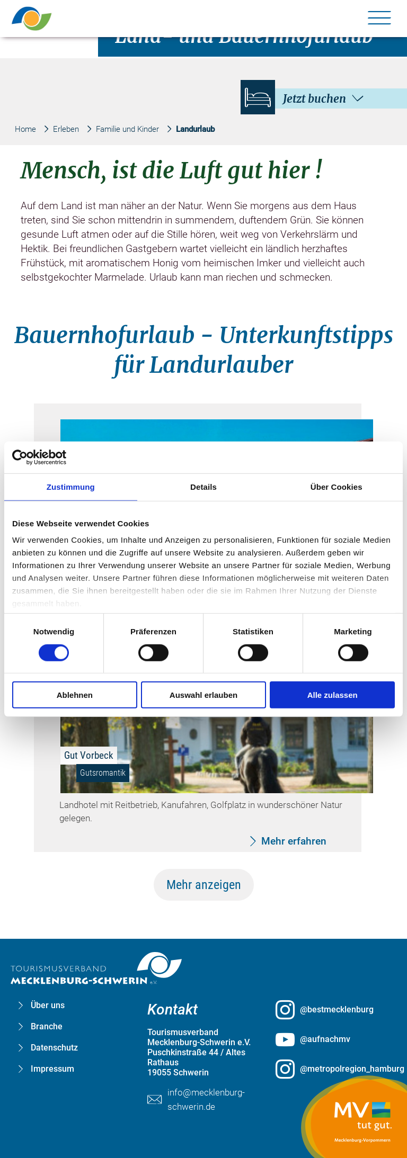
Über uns (48, 1005)
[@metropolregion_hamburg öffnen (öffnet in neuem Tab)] (332, 1069)
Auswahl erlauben (203, 694)
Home (25, 129)
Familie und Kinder (127, 129)
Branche (47, 1026)
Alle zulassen (332, 694)
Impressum (52, 1069)
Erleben (66, 129)
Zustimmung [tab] (71, 486)
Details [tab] (203, 486)
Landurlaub (195, 129)
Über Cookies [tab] (336, 486)
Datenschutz (54, 1048)
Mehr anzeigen (203, 884)
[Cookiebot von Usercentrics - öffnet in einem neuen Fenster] (58, 457)
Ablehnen (75, 694)
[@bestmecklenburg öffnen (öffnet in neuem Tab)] (332, 1009)
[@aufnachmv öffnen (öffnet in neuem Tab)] (332, 1039)
